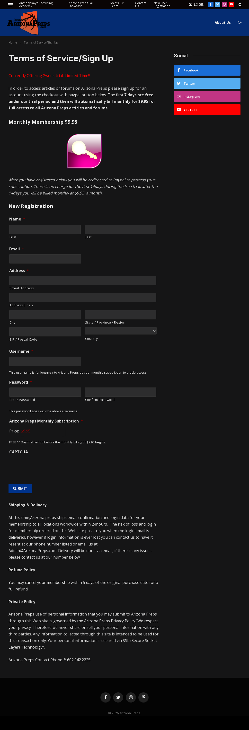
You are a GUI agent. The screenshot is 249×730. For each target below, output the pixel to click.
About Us (223, 22)
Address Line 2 (21, 305)
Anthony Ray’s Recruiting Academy (36, 4)
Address (19, 270)
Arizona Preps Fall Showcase (81, 4)
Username (21, 351)
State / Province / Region (105, 322)
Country (91, 338)
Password (20, 382)
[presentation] (46, 466)
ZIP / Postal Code (23, 339)
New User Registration (162, 4)
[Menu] (10, 4)
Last (88, 237)
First (12, 237)
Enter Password (22, 399)
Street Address (21, 288)
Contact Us (140, 4)
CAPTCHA (18, 452)
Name (17, 219)
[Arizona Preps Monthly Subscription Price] (42, 431)
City (12, 322)
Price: (14, 431)
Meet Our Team (117, 4)
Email (16, 249)
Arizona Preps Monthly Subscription (46, 421)
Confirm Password (100, 399)
